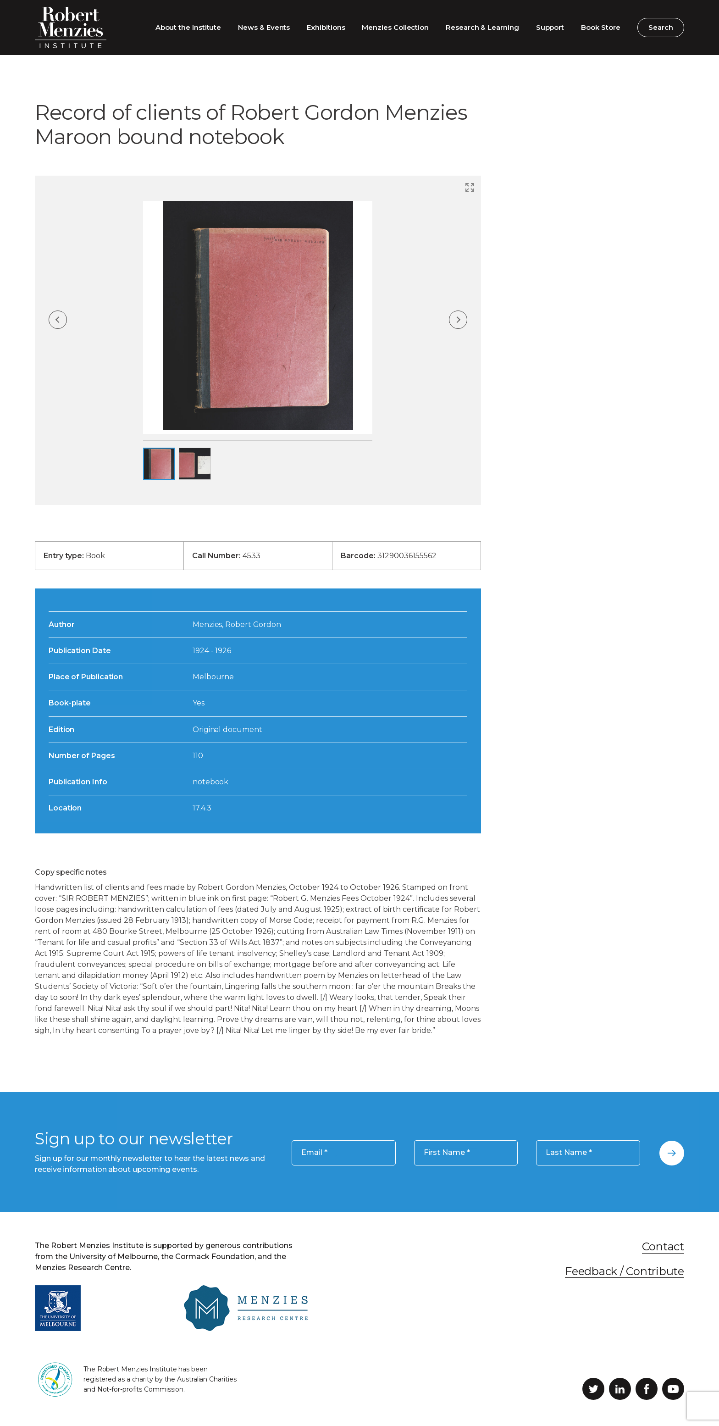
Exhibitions (326, 27)
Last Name (569, 1153)
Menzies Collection (395, 27)
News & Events (264, 27)
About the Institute (188, 27)
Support (550, 27)
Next (458, 320)
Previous (58, 320)
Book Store (600, 27)
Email (314, 1153)
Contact (663, 1246)
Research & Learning (482, 27)
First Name (447, 1153)
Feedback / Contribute (624, 1271)
